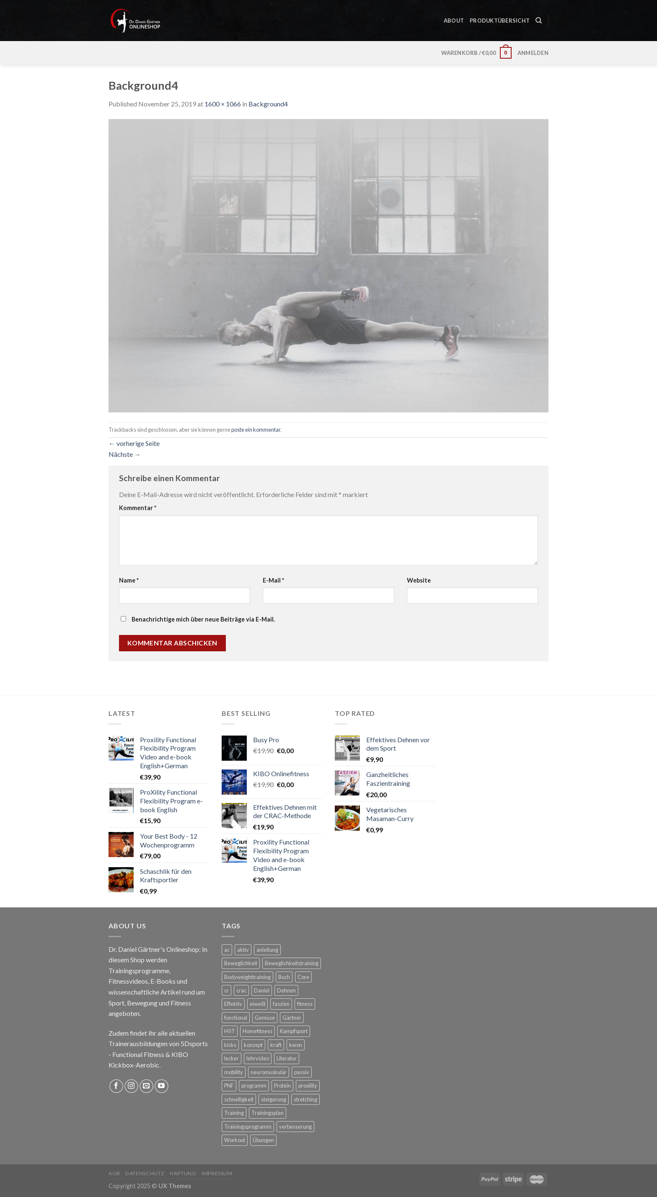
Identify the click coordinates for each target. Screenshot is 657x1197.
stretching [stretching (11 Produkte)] (305, 1099)
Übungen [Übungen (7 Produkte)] (263, 1140)
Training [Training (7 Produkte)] (234, 1112)
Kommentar (137, 507)
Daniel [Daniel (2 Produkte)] (261, 990)
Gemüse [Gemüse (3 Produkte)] (265, 1017)
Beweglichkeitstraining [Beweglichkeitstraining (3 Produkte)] (291, 963)
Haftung (183, 1173)
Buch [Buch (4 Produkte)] (284, 977)
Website (419, 580)
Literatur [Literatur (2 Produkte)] (287, 1058)
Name (129, 580)
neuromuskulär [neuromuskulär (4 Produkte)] (269, 1072)
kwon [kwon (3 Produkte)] (295, 1045)
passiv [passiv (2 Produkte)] (301, 1072)
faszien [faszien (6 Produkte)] (281, 1003)
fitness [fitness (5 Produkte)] (305, 1003)
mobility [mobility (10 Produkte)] (233, 1072)
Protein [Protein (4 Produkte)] (282, 1085)
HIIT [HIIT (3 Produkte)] (229, 1031)
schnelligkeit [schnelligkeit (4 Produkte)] (238, 1099)
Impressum (217, 1173)
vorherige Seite (134, 443)
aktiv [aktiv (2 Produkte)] (243, 949)
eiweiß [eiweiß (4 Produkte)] (257, 1003)
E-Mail (273, 580)
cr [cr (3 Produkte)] (226, 990)
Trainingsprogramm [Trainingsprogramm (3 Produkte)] (248, 1126)
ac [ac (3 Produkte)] (227, 949)
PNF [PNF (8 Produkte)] (229, 1085)
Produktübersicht (500, 16)
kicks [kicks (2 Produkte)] (230, 1045)
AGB (114, 1173)
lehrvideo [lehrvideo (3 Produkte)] (257, 1058)
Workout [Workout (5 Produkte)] (234, 1140)
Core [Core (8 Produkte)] (303, 977)
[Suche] (538, 16)
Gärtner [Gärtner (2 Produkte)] (291, 1017)
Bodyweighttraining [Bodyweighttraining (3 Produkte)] (247, 977)
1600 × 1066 (222, 104)
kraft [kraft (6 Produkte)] (276, 1045)
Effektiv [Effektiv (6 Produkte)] (233, 1003)
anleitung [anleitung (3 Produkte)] (267, 949)
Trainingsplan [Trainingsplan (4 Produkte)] (267, 1112)
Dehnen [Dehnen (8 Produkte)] (286, 990)
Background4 (268, 104)
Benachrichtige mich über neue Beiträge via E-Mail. (203, 619)
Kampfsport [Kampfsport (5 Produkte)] (294, 1031)
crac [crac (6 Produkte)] (241, 990)
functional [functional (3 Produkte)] (235, 1017)
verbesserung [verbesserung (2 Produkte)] (295, 1126)
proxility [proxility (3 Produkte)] (307, 1085)
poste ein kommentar (255, 429)
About (454, 16)
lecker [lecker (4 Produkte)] (231, 1058)
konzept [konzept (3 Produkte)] (253, 1045)
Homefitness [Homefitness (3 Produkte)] (257, 1031)
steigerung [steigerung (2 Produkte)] (273, 1099)
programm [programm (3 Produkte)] (253, 1085)
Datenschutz (145, 1173)
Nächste (125, 454)
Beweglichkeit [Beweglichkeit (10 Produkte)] (240, 963)
